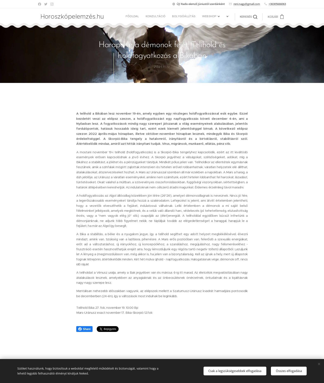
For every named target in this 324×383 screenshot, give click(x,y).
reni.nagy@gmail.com (246, 4)
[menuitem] (165, 17)
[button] (248, 17)
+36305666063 (277, 4)
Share (84, 329)
